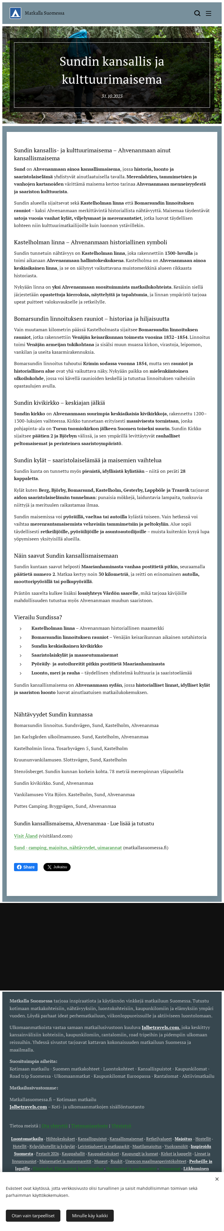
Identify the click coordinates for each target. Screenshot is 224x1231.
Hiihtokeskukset (60, 1138)
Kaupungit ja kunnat (140, 1153)
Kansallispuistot (92, 1138)
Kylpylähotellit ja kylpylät (52, 1146)
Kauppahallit (73, 1153)
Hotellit (20, 1146)
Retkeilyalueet (159, 1138)
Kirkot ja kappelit (176, 1153)
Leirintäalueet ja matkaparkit (104, 1146)
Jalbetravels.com (28, 1106)
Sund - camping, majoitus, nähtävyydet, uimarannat (68, 847)
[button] (197, 13)
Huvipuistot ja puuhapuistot (131, 1168)
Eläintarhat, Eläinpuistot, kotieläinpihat (68, 1168)
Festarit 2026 (47, 1153)
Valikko (208, 13)
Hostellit (203, 1138)
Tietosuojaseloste (89, 1125)
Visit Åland (26, 836)
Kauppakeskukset (103, 1153)
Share (26, 867)
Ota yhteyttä (54, 1125)
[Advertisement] (112, 947)
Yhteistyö (121, 1125)
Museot (101, 1161)
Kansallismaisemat (126, 1138)
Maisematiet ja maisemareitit (65, 1161)
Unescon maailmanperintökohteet (155, 1161)
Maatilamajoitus (147, 1146)
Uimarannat (170, 1168)
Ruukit (117, 1161)
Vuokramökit (176, 1146)
